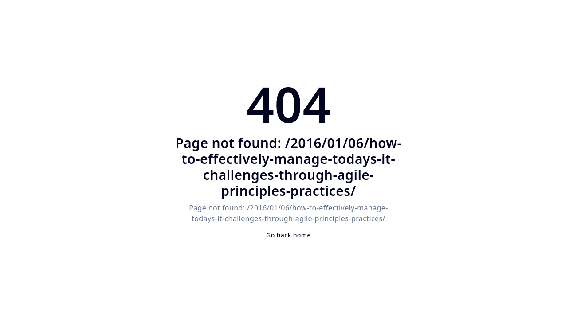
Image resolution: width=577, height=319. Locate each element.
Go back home (288, 235)
